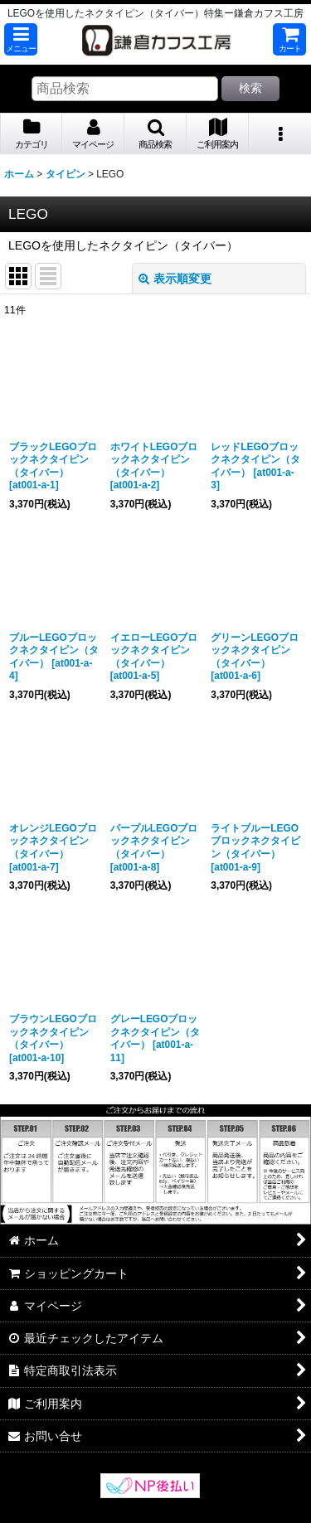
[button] (20, 39)
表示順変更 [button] (174, 278)
